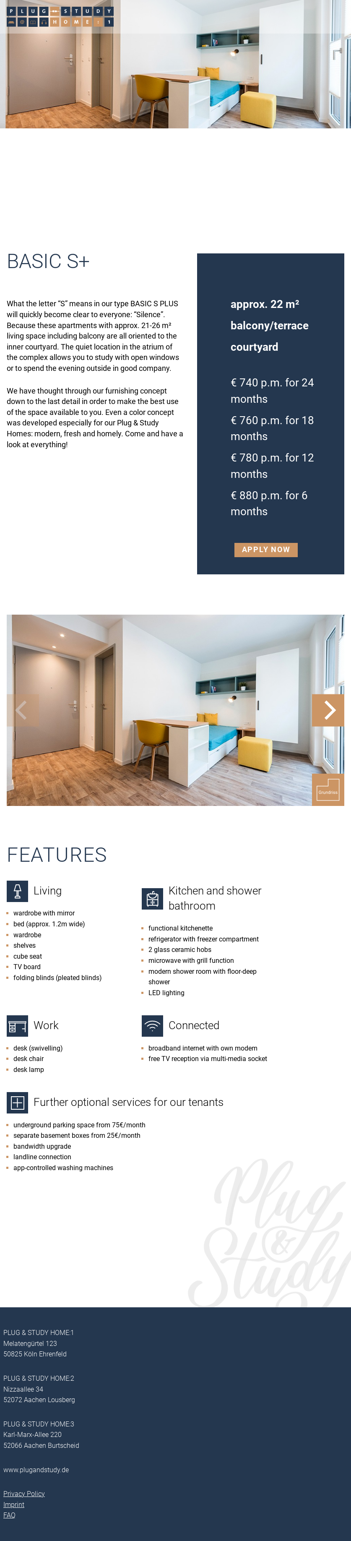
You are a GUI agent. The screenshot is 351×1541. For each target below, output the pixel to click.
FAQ (9, 1515)
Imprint (13, 1505)
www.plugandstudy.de (36, 1470)
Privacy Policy (24, 1494)
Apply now (266, 549)
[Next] (328, 710)
